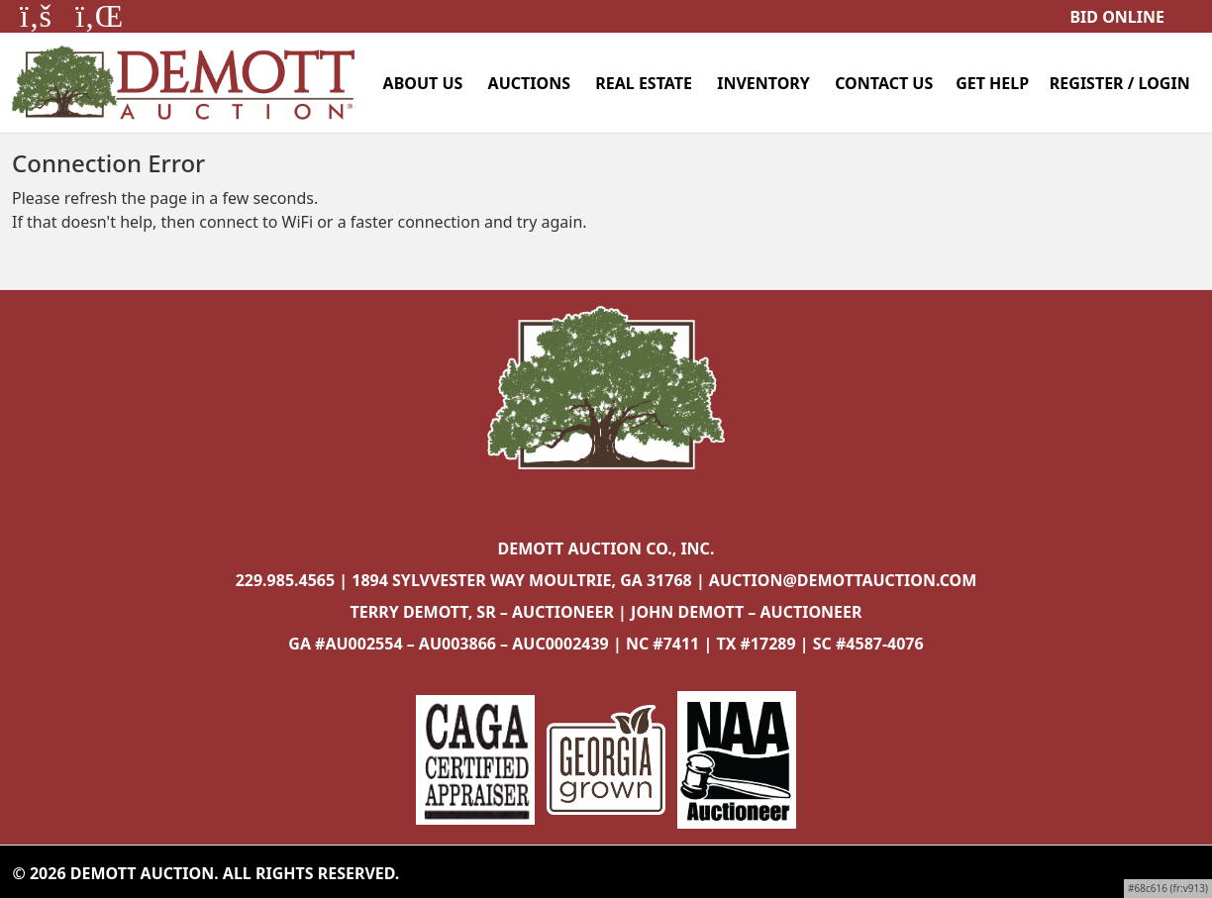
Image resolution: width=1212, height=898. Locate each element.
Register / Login (1120, 83)
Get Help (992, 83)
